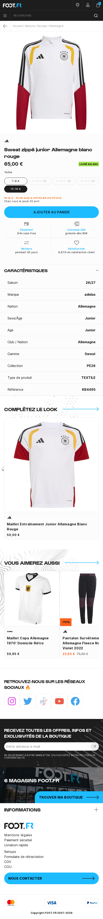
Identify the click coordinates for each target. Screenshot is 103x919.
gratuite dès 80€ (76, 233)
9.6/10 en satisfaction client (76, 252)
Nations (30, 26)
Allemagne (56, 26)
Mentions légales (18, 835)
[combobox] (56, 16)
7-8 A (15, 181)
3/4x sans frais (26, 233)
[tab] (51, 270)
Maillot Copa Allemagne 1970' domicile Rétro (28, 640)
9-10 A (39, 181)
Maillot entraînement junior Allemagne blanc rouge (47, 526)
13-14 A (87, 181)
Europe (42, 26)
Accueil (18, 26)
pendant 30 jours (26, 252)
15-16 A (16, 188)
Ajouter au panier (51, 212)
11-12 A (63, 181)
